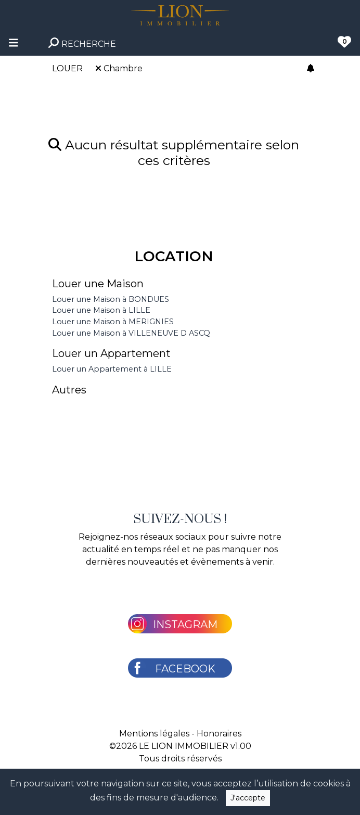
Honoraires (219, 733)
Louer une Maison (98, 283)
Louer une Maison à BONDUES (110, 299)
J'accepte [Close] (247, 798)
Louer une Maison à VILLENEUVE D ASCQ (131, 333)
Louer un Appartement (111, 353)
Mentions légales (154, 733)
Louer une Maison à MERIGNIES (113, 321)
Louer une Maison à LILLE (101, 310)
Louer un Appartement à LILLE (112, 369)
